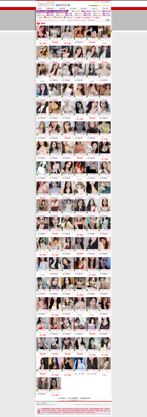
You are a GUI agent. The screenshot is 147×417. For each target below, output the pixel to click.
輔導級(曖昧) (59, 17)
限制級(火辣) (49, 17)
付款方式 (94, 8)
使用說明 (84, 8)
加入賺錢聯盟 (73, 398)
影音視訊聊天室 (74, 400)
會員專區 (62, 8)
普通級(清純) (69, 17)
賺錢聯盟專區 (86, 398)
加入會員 (73, 8)
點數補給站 (50, 8)
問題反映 (105, 8)
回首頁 (39, 8)
